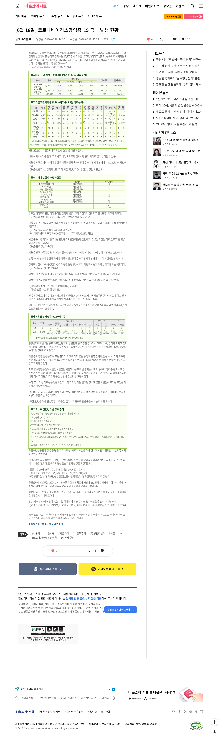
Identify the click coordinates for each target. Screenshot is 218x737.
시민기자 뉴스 (96, 16)
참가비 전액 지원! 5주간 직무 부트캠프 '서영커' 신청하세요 (178, 65)
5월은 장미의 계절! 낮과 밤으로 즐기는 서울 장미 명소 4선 (178, 117)
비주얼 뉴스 (56, 16)
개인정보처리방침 (24, 711)
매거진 (137, 6)
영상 (126, 6)
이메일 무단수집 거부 (49, 711)
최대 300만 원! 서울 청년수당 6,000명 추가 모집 (178, 105)
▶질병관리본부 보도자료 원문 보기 (45, 524)
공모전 (167, 6)
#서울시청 (49, 533)
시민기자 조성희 (169, 155)
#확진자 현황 (67, 537)
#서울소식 (63, 533)
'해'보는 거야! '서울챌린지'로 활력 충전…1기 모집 (178, 124)
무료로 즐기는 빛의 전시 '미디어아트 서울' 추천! (178, 111)
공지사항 (105, 711)
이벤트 (180, 6)
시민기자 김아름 (169, 177)
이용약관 (92, 711)
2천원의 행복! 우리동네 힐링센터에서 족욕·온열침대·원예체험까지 (178, 99)
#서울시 (36, 533)
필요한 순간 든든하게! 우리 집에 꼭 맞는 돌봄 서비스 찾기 (178, 84)
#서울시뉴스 (115, 533)
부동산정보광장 (87, 697)
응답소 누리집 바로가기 (118, 609)
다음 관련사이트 (114, 697)
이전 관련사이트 (16, 697)
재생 (113, 689)
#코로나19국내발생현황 (44, 537)
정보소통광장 (47, 697)
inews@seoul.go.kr (146, 724)
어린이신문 (152, 6)
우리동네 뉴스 (75, 16)
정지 (109, 689)
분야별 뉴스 (38, 16)
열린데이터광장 (67, 697)
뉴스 (116, 6)
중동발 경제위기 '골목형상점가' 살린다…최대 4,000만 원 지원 (178, 78)
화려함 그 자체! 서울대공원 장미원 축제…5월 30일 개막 (178, 72)
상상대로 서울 (28, 697)
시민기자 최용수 (169, 166)
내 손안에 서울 (36, 5)
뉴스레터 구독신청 (74, 711)
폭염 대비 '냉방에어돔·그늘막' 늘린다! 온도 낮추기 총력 (178, 59)
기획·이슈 (21, 16)
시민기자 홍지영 (169, 189)
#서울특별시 (79, 533)
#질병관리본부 (97, 533)
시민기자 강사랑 (169, 144)
